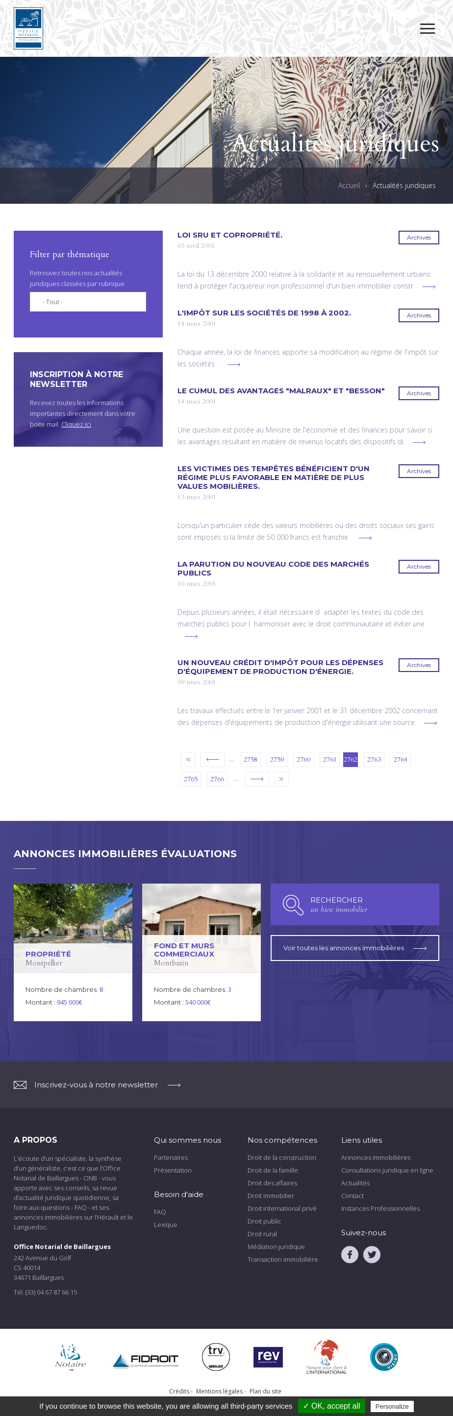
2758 (250, 759)
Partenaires (171, 1157)
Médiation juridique (276, 1246)
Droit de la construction (282, 1157)
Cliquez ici (76, 424)
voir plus (429, 286)
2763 (374, 759)
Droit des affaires (272, 1183)
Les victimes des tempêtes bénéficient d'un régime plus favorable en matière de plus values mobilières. (273, 477)
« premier (188, 759)
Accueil (349, 186)
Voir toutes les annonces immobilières (355, 946)
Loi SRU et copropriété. (229, 235)
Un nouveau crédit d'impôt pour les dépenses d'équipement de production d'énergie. (280, 667)
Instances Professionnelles (380, 1208)
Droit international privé (282, 1208)
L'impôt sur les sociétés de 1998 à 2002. (264, 313)
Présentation (173, 1170)
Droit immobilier (271, 1196)
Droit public (264, 1221)
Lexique (165, 1224)
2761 (330, 759)
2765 (191, 779)
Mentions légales (219, 1391)
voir (73, 952)
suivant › (257, 779)
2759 (277, 759)
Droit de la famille (273, 1170)
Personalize (392, 1406)
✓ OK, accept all (331, 1406)
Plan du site (265, 1391)
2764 (400, 759)
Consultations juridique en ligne (387, 1170)
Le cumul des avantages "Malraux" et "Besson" (281, 390)
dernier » (281, 779)
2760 (303, 759)
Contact (352, 1196)
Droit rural (262, 1234)
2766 (217, 779)
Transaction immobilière (283, 1259)
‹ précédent (213, 759)
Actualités (355, 1183)
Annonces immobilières (375, 1157)
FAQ (160, 1212)
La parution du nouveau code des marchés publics (273, 568)
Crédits (179, 1391)
